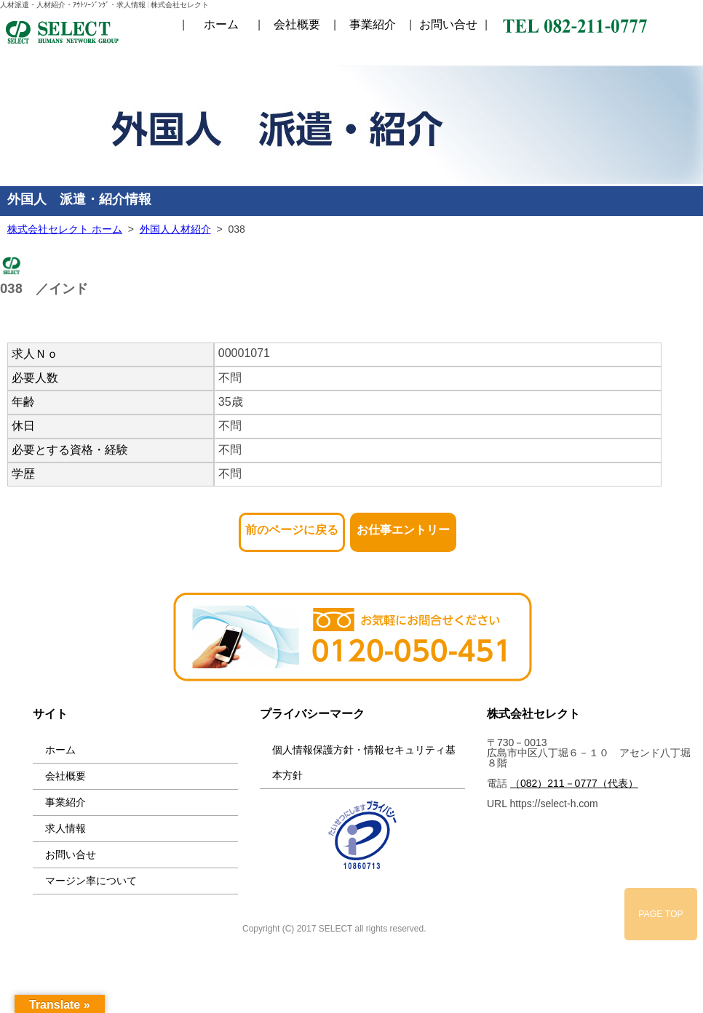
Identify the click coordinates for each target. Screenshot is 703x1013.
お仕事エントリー (403, 525)
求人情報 (65, 828)
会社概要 (297, 25)
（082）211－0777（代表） (574, 783)
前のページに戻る (292, 525)
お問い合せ (448, 25)
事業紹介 (372, 25)
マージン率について (91, 880)
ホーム (221, 25)
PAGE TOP (660, 914)
